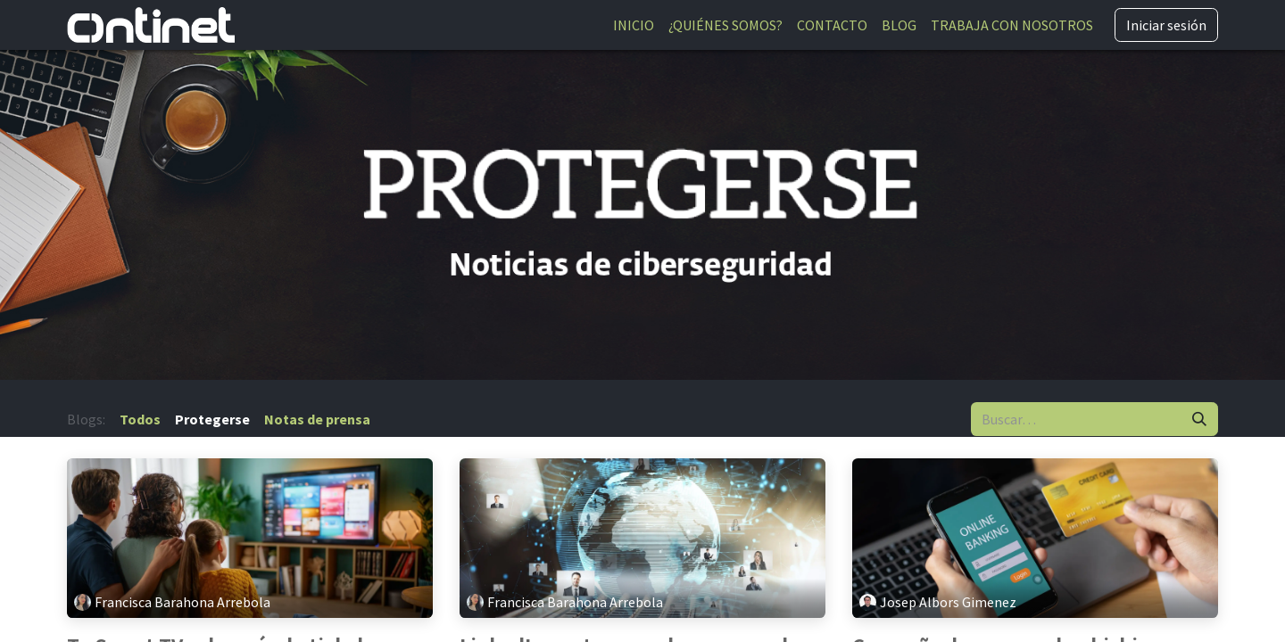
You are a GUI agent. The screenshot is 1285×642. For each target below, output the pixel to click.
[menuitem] (633, 25)
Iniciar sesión (1166, 25)
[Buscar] (1199, 419)
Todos (140, 419)
